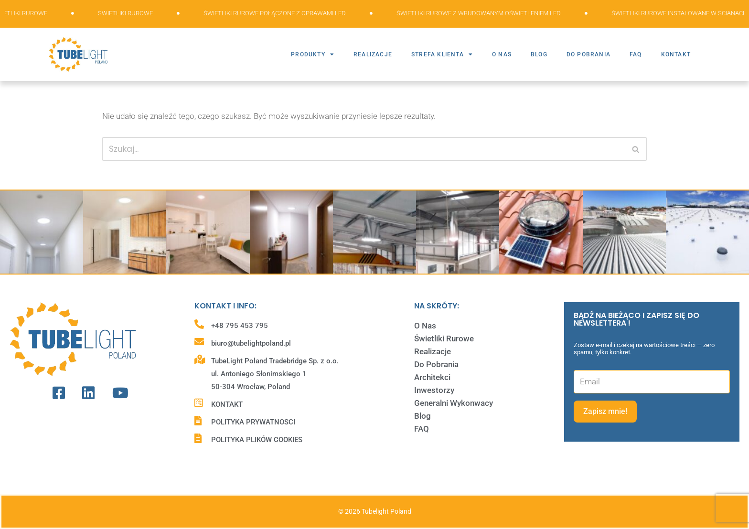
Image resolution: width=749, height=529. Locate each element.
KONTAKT (676, 54)
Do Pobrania (436, 364)
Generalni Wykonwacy (453, 403)
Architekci (432, 377)
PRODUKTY (312, 54)
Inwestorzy (434, 390)
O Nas (425, 325)
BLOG (539, 54)
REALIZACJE (372, 54)
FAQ (636, 54)
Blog (422, 416)
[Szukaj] (363, 149)
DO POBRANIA (588, 54)
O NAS (502, 54)
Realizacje (432, 351)
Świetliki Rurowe (444, 338)
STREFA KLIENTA (442, 54)
